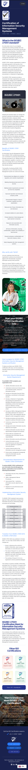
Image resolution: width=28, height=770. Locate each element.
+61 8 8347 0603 (15, 734)
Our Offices (14, 751)
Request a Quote (15, 747)
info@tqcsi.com (20, 723)
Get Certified (14, 744)
